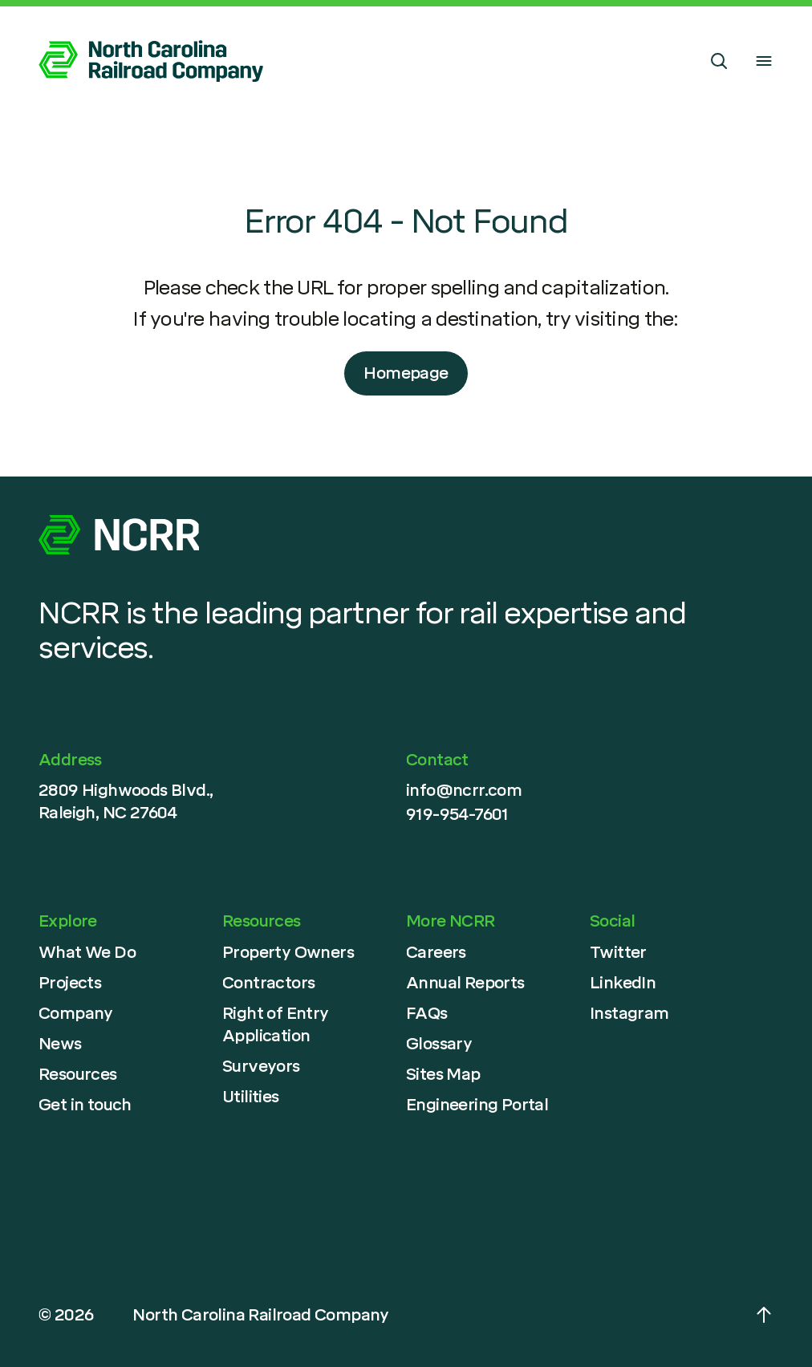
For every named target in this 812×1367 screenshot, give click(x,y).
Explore (68, 921)
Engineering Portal (477, 1104)
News (60, 1043)
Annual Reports (465, 982)
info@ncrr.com (464, 790)
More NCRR (450, 921)
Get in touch (85, 1104)
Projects (70, 982)
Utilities (250, 1096)
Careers (436, 952)
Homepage (405, 373)
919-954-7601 (457, 814)
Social (612, 921)
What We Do (87, 952)
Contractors (268, 982)
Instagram (629, 1013)
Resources (78, 1074)
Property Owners (288, 952)
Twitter (618, 952)
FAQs (427, 1013)
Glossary (439, 1043)
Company (76, 1013)
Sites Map (443, 1074)
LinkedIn (623, 982)
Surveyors (261, 1066)
